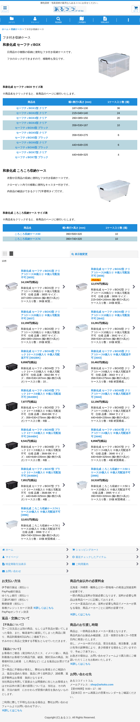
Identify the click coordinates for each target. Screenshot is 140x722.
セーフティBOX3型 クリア (31, 118)
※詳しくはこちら (43, 607)
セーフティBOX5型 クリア (31, 132)
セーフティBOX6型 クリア (31, 142)
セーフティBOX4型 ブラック (31, 127)
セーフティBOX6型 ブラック (31, 147)
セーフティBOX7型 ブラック (31, 157)
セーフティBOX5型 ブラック (31, 137)
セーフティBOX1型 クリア (31, 108)
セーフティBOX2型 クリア (31, 113)
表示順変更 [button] (79, 254)
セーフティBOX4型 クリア (31, 122)
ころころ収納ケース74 (27, 238)
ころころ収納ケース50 (27, 233)
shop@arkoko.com (101, 684)
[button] (5, 9)
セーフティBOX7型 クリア (31, 152)
